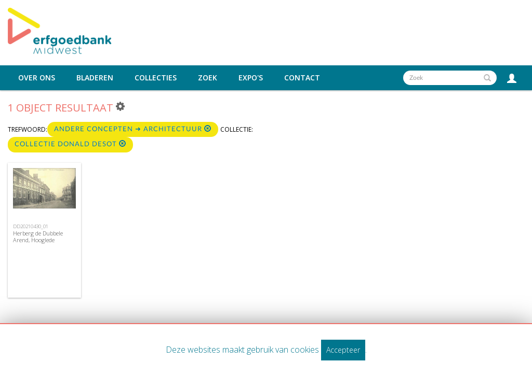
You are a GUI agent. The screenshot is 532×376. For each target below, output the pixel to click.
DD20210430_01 (30, 226)
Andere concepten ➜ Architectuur (132, 129)
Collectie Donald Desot (70, 144)
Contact (302, 77)
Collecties (156, 77)
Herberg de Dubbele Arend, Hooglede (38, 236)
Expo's (250, 77)
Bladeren (94, 77)
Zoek (207, 77)
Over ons (36, 77)
